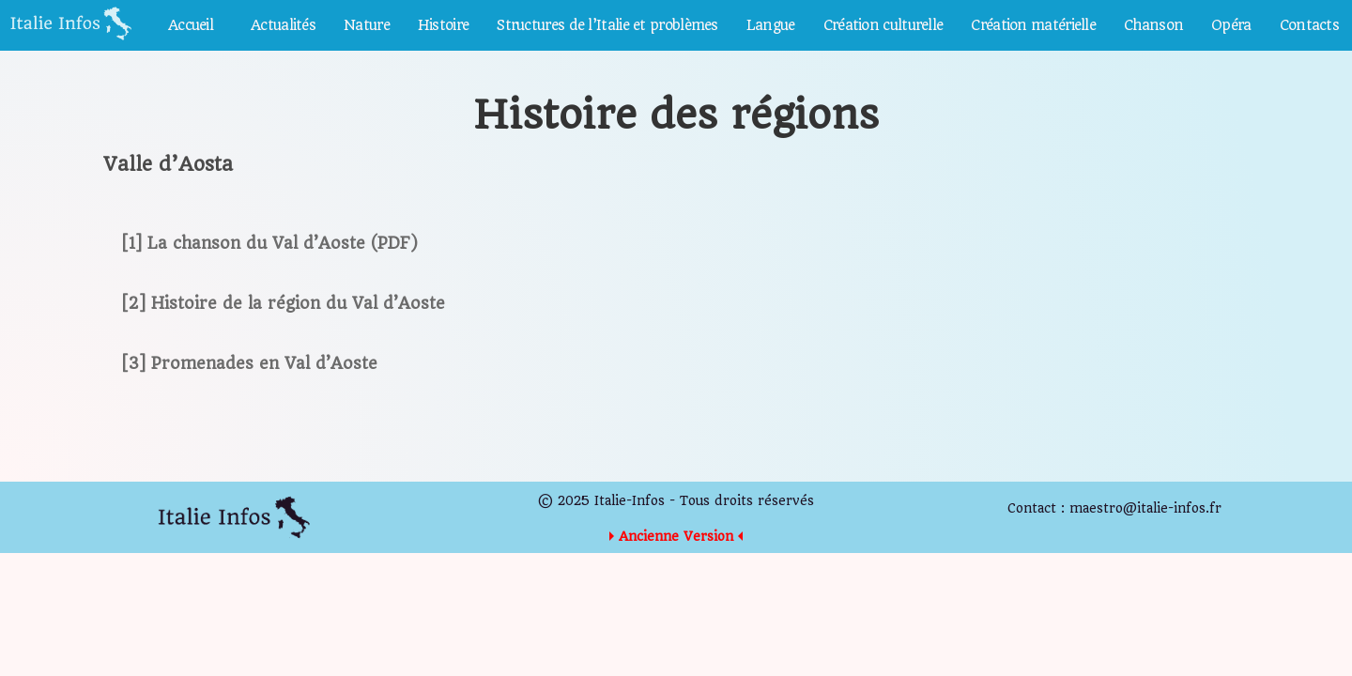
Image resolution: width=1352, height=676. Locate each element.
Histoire (443, 25)
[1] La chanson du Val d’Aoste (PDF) (270, 243)
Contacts (1309, 25)
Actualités (283, 25)
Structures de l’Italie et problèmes (607, 25)
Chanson (1153, 25)
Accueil (190, 25)
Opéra (1231, 25)
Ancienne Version (676, 536)
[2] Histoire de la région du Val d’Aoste (283, 303)
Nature (367, 25)
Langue (770, 25)
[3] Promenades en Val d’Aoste (249, 363)
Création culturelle (883, 25)
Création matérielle (1033, 25)
